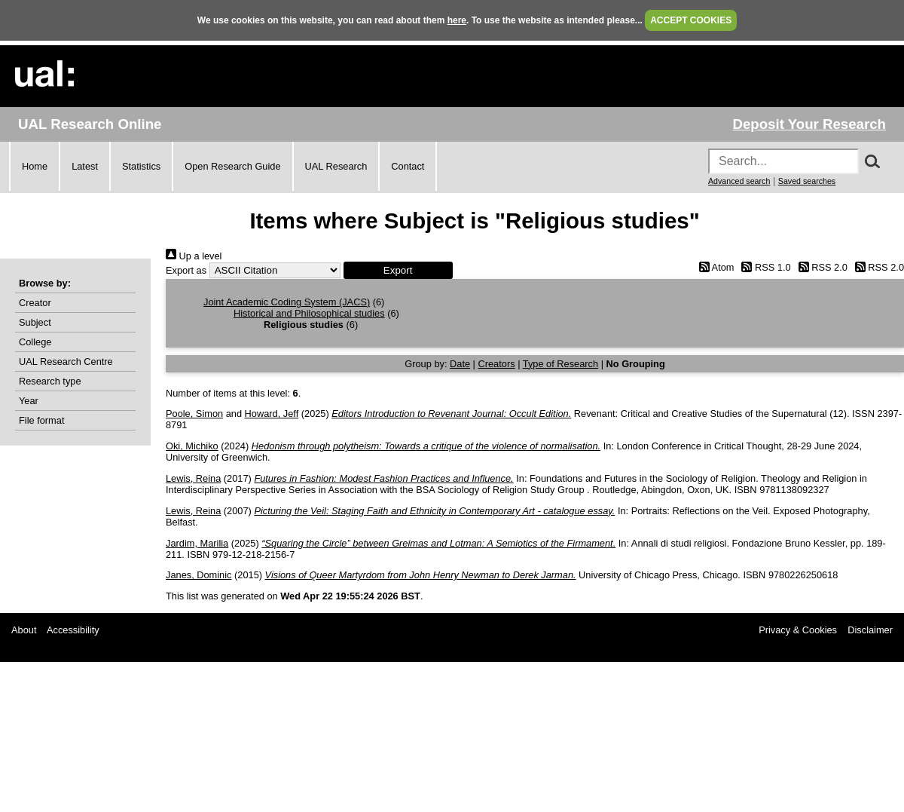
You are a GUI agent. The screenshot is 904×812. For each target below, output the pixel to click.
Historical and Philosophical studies (309, 313)
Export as (186, 270)
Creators (496, 363)
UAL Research (336, 166)
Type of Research (560, 363)
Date (460, 363)
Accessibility (73, 630)
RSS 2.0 (820, 267)
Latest (85, 166)
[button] (398, 270)
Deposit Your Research (809, 124)
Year (28, 400)
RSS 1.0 (764, 267)
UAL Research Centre (66, 361)
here (456, 20)
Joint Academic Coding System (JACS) (286, 302)
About (23, 630)
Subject (35, 322)
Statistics (141, 166)
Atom (714, 267)
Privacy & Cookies (798, 630)
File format (41, 420)
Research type (50, 381)
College (35, 342)
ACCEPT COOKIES (690, 20)
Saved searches (806, 180)
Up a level (193, 256)
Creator (35, 302)
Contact (407, 166)
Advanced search (739, 180)
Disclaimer (870, 630)
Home (34, 166)
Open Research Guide (232, 166)
